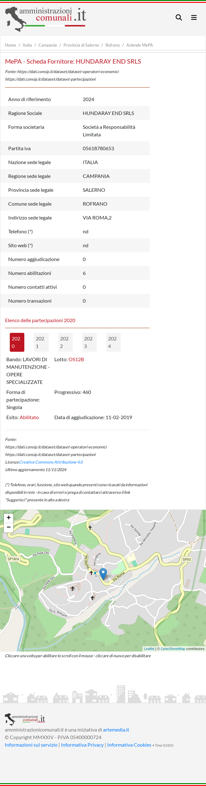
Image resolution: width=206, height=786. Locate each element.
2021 (40, 342)
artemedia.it (116, 729)
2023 (88, 342)
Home (10, 45)
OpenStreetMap (173, 649)
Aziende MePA (139, 45)
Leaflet (149, 649)
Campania (48, 45)
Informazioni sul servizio (31, 745)
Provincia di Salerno (81, 45)
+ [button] (9, 518)
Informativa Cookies (129, 745)
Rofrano (113, 45)
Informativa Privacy (82, 745)
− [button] (9, 528)
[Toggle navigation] (179, 17)
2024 (112, 342)
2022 (64, 342)
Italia (27, 45)
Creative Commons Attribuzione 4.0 (50, 461)
